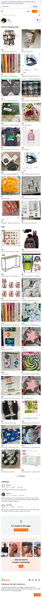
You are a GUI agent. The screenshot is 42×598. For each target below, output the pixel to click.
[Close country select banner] (40, 2)
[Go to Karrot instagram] (33, 580)
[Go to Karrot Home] (6, 580)
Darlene (8, 485)
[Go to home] (2, 11)
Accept (37, 595)
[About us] (39, 11)
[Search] (39, 15)
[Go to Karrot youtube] (36, 580)
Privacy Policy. (18, 590)
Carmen (8, 493)
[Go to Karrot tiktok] (39, 580)
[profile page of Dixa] (3, 20)
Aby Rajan (9, 505)
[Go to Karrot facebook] (30, 580)
